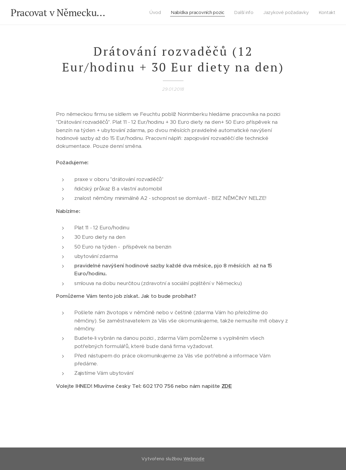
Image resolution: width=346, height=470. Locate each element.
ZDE (227, 386)
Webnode (193, 458)
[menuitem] (156, 12)
